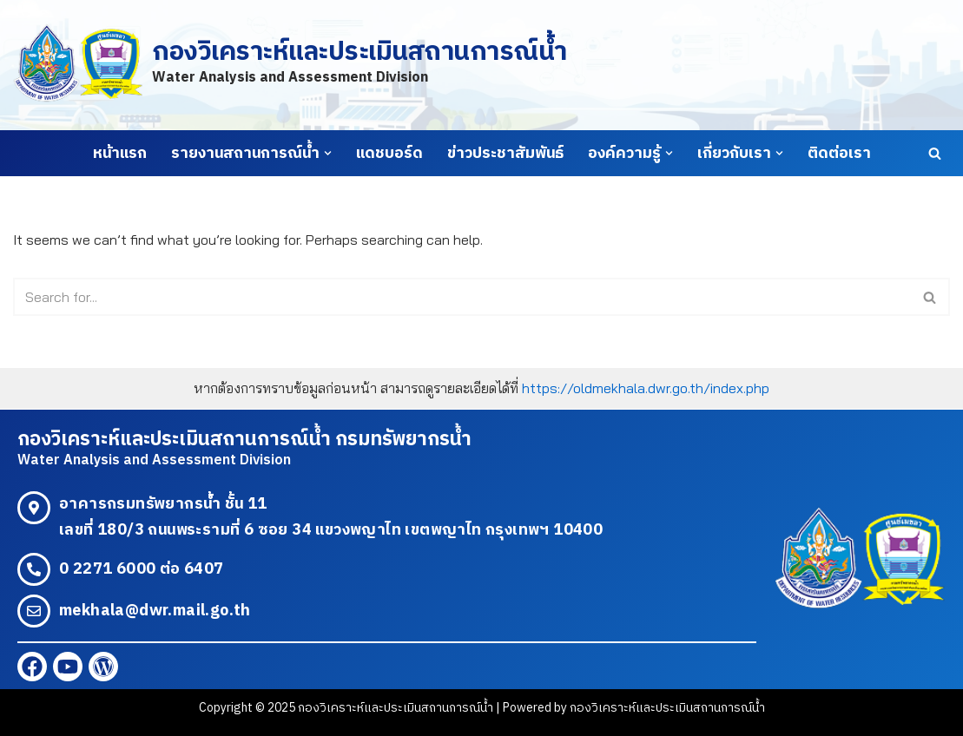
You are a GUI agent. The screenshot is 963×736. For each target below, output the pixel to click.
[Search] (934, 153)
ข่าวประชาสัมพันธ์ (505, 154)
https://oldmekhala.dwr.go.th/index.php (645, 388)
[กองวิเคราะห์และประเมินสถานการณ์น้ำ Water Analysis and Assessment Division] (289, 64)
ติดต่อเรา (839, 154)
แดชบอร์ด (389, 154)
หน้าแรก (120, 154)
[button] (328, 153)
